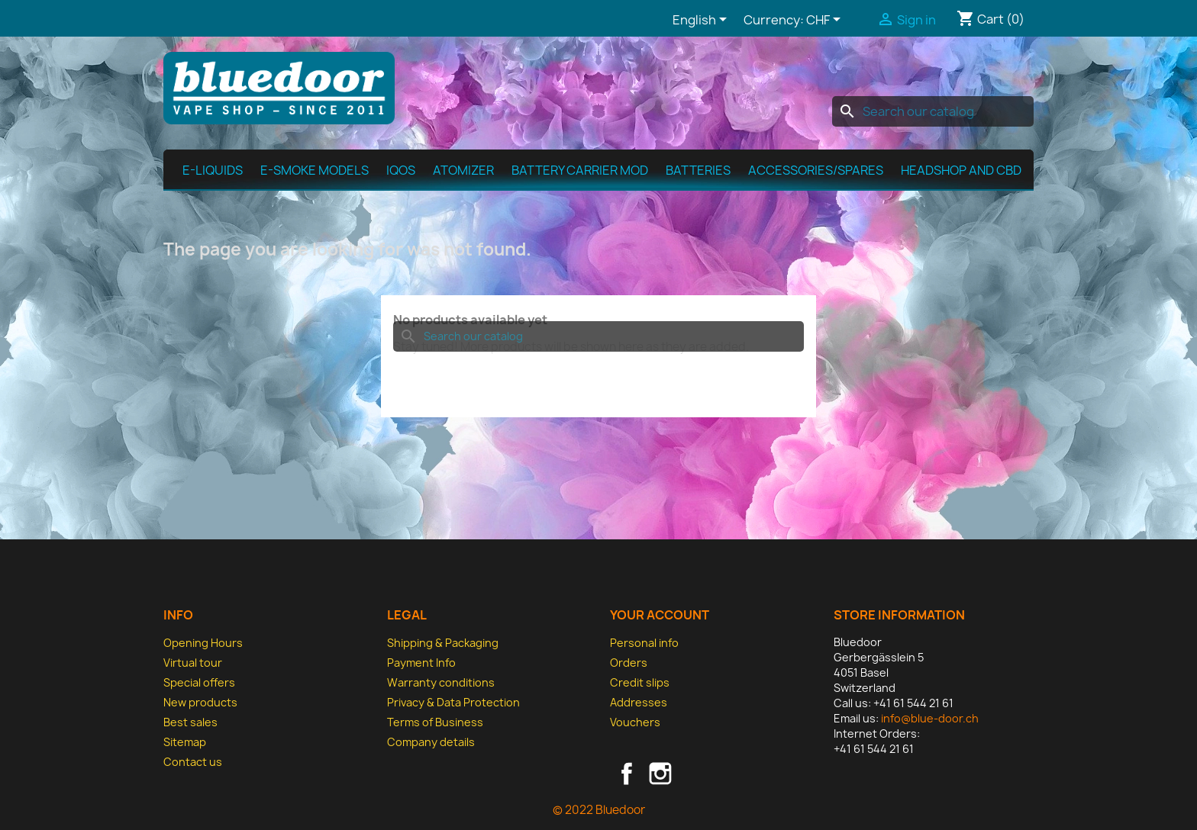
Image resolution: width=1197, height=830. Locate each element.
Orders (628, 662)
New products (200, 702)
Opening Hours (203, 642)
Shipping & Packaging (442, 642)
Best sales (190, 722)
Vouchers (635, 722)
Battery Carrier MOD (579, 170)
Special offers (199, 682)
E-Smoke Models (314, 170)
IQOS (400, 170)
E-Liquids (212, 170)
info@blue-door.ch (930, 718)
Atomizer (463, 170)
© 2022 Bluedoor (599, 810)
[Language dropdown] (702, 20)
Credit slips (639, 682)
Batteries (698, 170)
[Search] (933, 111)
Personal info (644, 642)
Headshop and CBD (961, 170)
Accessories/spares (815, 170)
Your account (659, 614)
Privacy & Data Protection (453, 702)
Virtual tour (192, 662)
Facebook (626, 773)
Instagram (660, 773)
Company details (431, 742)
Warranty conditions (441, 682)
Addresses (638, 702)
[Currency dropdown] (826, 20)
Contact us (192, 761)
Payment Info (421, 662)
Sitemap (184, 742)
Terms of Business (435, 722)
